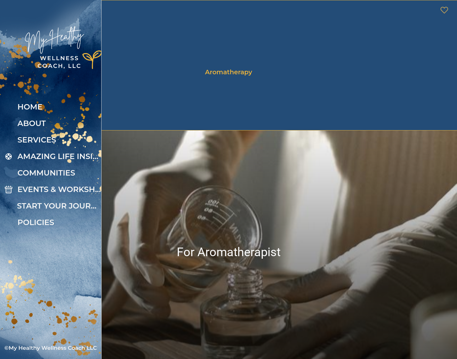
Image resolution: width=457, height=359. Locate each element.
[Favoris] (444, 10)
